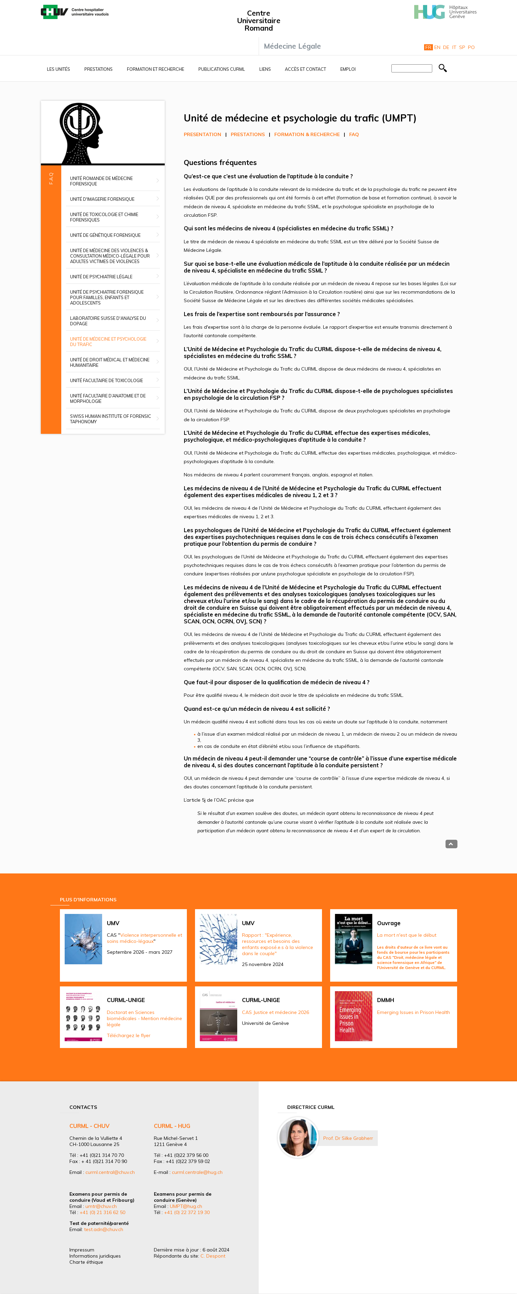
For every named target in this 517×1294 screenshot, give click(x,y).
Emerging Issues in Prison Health (413, 1012)
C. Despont (212, 1256)
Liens (265, 69)
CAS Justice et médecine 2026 (275, 1012)
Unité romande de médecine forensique (101, 181)
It (454, 47)
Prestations (98, 69)
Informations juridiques (95, 1256)
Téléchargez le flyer (128, 1035)
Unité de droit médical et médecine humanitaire (109, 362)
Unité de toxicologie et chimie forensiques (104, 217)
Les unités (58, 69)
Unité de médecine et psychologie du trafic (108, 341)
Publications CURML (221, 69)
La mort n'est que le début (406, 935)
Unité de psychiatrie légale (101, 276)
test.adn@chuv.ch (103, 1229)
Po (471, 47)
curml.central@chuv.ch (110, 1172)
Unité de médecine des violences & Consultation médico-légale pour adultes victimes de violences (110, 256)
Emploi (348, 69)
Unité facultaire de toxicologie (106, 380)
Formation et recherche (155, 69)
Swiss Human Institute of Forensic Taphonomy (110, 418)
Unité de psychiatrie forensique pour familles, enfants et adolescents (107, 297)
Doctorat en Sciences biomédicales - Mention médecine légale (144, 1018)
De (446, 47)
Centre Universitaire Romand (258, 20)
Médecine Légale (292, 46)
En (437, 47)
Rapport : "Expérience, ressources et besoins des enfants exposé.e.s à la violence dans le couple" (277, 944)
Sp (462, 47)
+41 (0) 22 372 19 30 (187, 1212)
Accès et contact (305, 69)
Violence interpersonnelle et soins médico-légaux (144, 938)
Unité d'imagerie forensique (102, 199)
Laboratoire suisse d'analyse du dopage (108, 320)
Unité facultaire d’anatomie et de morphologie (108, 398)
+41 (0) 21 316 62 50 (102, 1212)
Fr (428, 47)
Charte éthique (86, 1262)
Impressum (81, 1250)
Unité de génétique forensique (105, 235)
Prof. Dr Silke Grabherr (348, 1138)
